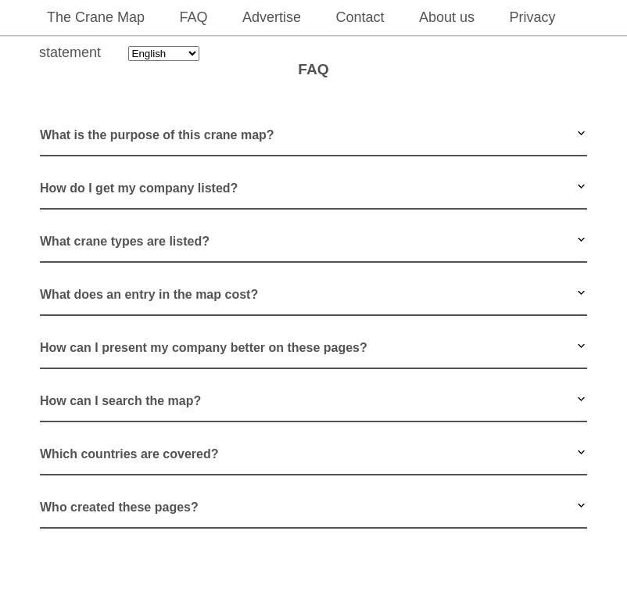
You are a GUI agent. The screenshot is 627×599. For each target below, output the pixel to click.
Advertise (271, 17)
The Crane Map (96, 17)
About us (447, 17)
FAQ (194, 17)
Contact (359, 17)
